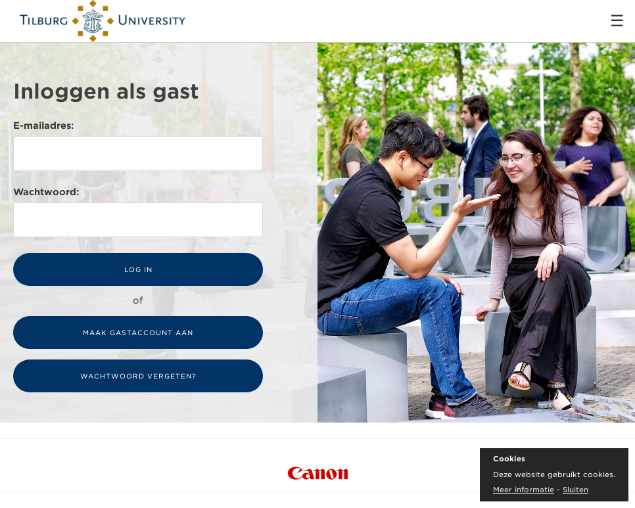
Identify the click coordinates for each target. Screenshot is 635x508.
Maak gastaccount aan (138, 332)
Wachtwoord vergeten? (138, 376)
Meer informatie (523, 489)
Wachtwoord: (46, 192)
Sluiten (575, 489)
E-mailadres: (43, 125)
